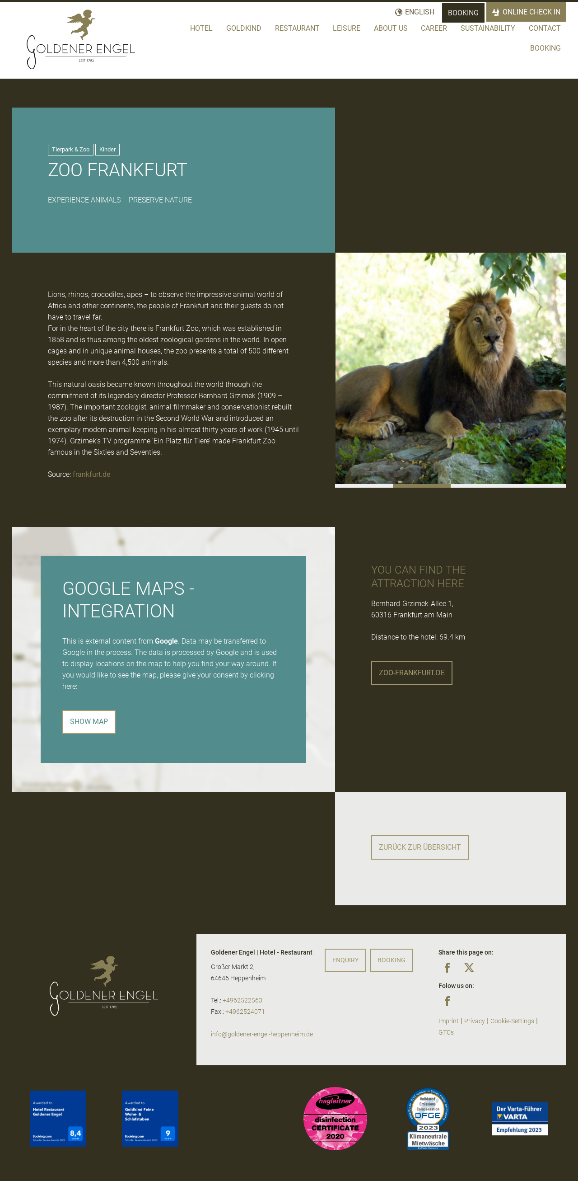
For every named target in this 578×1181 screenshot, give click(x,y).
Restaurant (297, 28)
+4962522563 (242, 1000)
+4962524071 (245, 1012)
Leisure (346, 28)
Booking (463, 13)
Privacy (474, 1021)
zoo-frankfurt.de (412, 672)
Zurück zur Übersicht (420, 847)
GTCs (446, 1032)
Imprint (448, 1021)
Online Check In (532, 12)
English (419, 12)
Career (434, 28)
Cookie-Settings (512, 1021)
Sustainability (488, 28)
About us (391, 28)
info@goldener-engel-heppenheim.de (262, 1034)
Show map (89, 721)
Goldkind (243, 28)
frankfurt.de (91, 474)
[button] (364, 486)
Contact (545, 28)
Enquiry (345, 960)
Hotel (201, 28)
